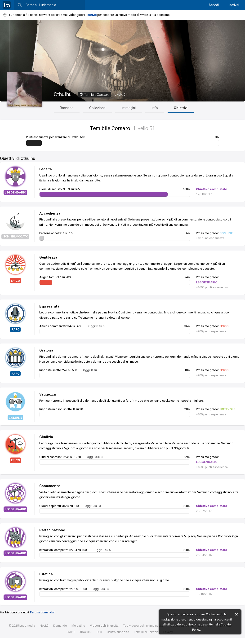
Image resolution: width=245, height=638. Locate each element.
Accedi (214, 5)
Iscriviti (234, 5)
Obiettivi (180, 108)
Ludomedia (27, 625)
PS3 (99, 632)
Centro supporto (118, 632)
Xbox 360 (85, 632)
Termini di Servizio (146, 632)
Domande (60, 625)
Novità (44, 625)
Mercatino (78, 625)
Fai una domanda (42, 612)
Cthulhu (63, 94)
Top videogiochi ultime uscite (143, 625)
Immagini (128, 108)
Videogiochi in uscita (104, 625)
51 (121, 94)
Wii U (71, 632)
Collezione (97, 108)
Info (154, 108)
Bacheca (66, 108)
